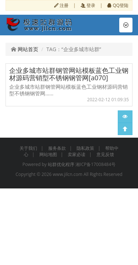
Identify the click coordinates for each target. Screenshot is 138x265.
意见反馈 (105, 154)
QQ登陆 (117, 5)
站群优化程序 (61, 164)
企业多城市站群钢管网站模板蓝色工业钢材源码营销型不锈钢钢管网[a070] (68, 74)
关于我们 (28, 148)
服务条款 (57, 148)
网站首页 (24, 49)
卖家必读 (76, 154)
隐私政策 (85, 148)
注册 (61, 5)
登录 (88, 5)
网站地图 (48, 154)
